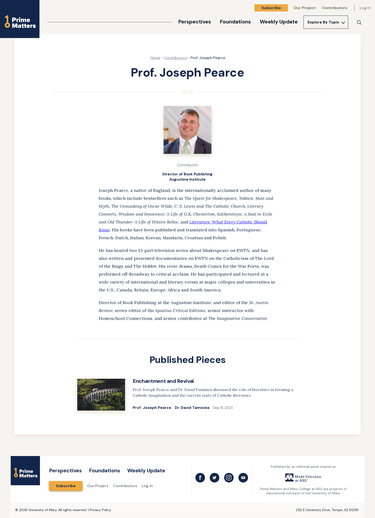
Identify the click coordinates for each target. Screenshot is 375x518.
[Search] (359, 22)
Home (155, 57)
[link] (187, 395)
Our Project (305, 7)
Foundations (235, 21)
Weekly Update (279, 21)
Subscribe (271, 7)
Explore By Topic (323, 22)
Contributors (334, 7)
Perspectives (194, 21)
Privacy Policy (100, 510)
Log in (365, 7)
